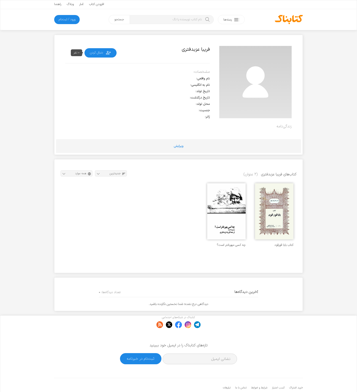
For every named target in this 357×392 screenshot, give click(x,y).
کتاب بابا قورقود (283, 245)
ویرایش (179, 146)
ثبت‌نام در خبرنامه (140, 345)
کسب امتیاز (278, 374)
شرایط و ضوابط (259, 374)
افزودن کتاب (96, 4)
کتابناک (278, 381)
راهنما (57, 4)
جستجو (119, 19)
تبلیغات (227, 374)
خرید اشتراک (296, 374)
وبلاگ (70, 4)
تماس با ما (241, 374)
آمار (81, 4)
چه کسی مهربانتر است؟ (231, 245)
